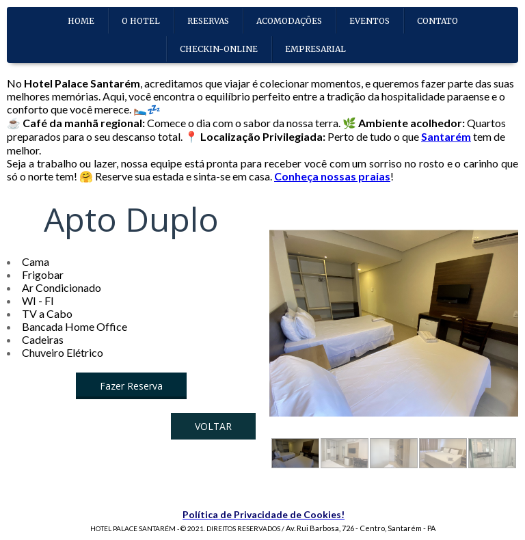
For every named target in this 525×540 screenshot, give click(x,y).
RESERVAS (208, 21)
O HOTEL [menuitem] (141, 21)
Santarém (446, 136)
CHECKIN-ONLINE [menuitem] (219, 49)
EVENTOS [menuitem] (369, 21)
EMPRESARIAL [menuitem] (315, 49)
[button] (131, 386)
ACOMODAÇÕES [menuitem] (289, 21)
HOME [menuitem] (81, 21)
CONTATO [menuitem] (437, 21)
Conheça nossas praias (332, 176)
